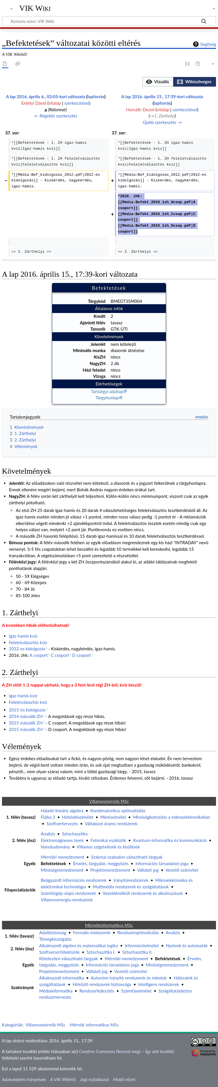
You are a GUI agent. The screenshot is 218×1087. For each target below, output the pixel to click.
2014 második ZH (26, 716)
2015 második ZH (26, 722)
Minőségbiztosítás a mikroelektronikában (171, 817)
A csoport (39, 655)
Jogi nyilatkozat (94, 1079)
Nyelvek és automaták (186, 945)
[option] (157, 81)
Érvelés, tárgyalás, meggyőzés (100, 863)
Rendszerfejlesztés (96, 990)
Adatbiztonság (52, 932)
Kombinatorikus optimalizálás (117, 810)
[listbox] (179, 82)
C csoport (60, 655)
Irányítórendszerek (130, 880)
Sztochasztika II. (137, 952)
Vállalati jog (148, 869)
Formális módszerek (91, 932)
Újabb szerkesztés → (162, 122)
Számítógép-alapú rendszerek (68, 893)
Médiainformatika (55, 990)
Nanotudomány (55, 846)
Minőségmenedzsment (62, 869)
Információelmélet (142, 945)
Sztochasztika (74, 833)
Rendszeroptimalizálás (138, 932)
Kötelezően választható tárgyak (68, 958)
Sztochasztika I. (101, 952)
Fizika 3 (48, 817)
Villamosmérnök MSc (46, 1024)
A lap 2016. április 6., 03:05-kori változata (45, 96)
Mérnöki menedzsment (62, 856)
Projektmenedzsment (110, 869)
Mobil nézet (124, 1079)
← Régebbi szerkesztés (55, 115)
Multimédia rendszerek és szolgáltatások (131, 886)
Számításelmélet (136, 990)
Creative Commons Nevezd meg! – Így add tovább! (126, 1051)
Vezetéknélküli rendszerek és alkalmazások (143, 893)
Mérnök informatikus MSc (94, 1024)
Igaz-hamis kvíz (23, 635)
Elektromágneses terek (62, 840)
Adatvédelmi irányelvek (24, 1079)
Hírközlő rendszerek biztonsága (102, 984)
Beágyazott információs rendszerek (73, 880)
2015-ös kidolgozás (27, 709)
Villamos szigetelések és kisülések (108, 846)
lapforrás (95, 96)
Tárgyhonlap (107, 397)
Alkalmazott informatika (61, 977)
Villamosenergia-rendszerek (67, 899)
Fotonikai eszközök (108, 840)
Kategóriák (12, 1024)
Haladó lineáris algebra (62, 810)
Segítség (204, 44)
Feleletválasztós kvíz (28, 642)
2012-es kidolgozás (27, 648)
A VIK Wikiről (63, 1079)
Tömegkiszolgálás (55, 939)
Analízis (48, 833)
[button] (157, 82)
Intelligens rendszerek (158, 984)
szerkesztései (76, 103)
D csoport (81, 655)
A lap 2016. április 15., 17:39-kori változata (162, 96)
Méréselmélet (113, 817)
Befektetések (53, 863)
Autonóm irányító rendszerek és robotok (129, 977)
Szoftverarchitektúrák (59, 952)
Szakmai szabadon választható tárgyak (127, 856)
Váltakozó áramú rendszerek (111, 823)
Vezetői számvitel (181, 869)
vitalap (55, 103)
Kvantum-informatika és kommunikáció (170, 840)
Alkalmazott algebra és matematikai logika (78, 945)
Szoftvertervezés (62, 823)
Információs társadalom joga (161, 863)
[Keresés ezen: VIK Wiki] (109, 20)
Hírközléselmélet (78, 817)
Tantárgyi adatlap (107, 391)
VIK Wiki (35, 8)
